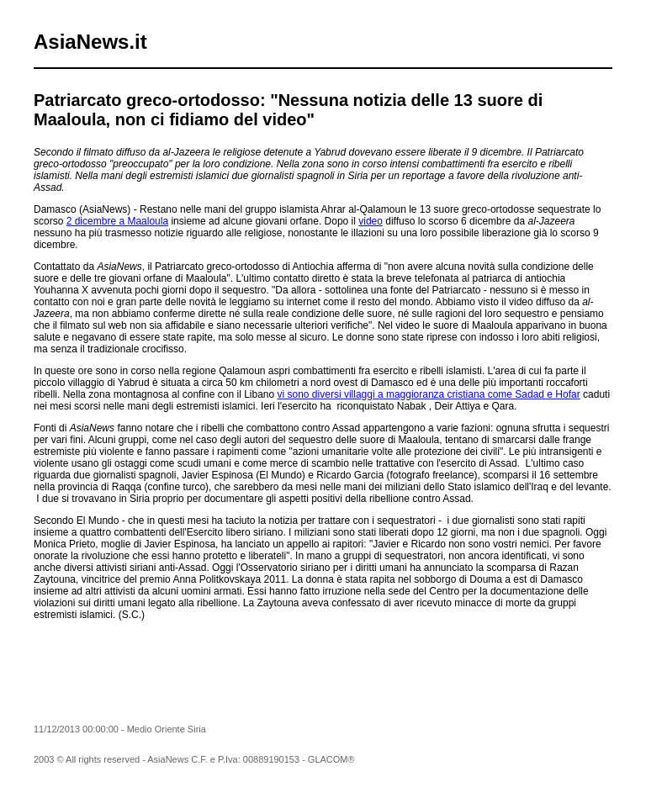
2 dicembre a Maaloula (117, 221)
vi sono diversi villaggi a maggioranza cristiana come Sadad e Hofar (429, 394)
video (370, 221)
